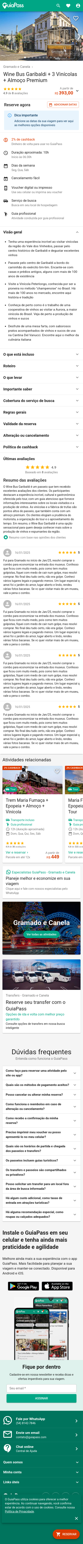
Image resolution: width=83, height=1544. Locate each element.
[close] (76, 1518)
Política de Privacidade (19, 1511)
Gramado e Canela (16, 67)
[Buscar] (58, 6)
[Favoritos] (68, 6)
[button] (41, 232)
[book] (66, 1534)
